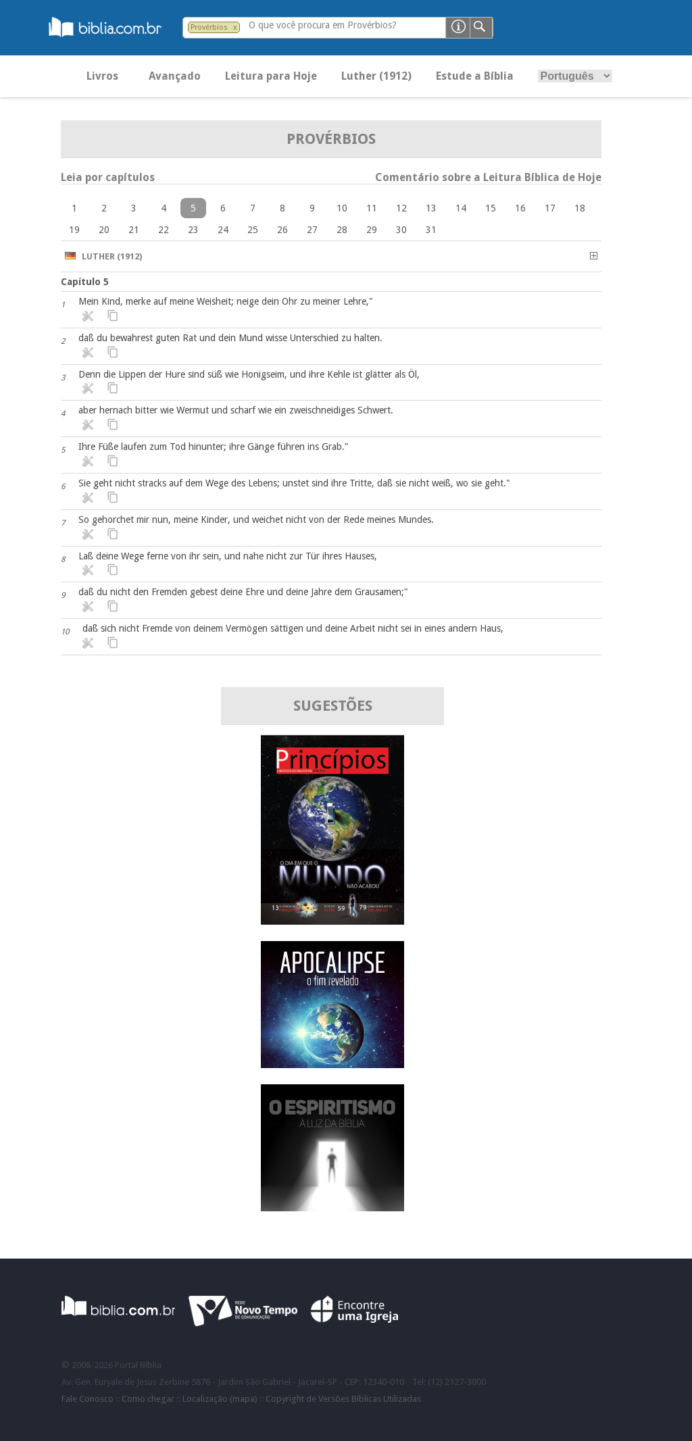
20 (104, 229)
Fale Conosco (87, 1399)
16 (520, 208)
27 (312, 229)
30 (401, 229)
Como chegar (148, 1399)
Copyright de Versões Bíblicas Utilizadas (343, 1399)
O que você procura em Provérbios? (323, 25)
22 (163, 229)
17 (550, 208)
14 (460, 208)
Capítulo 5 (85, 281)
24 (223, 229)
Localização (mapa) (219, 1399)
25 (252, 229)
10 (342, 208)
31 (431, 229)
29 (371, 229)
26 (282, 229)
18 (579, 208)
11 (371, 208)
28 (342, 229)
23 (193, 229)
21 (133, 229)
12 (401, 208)
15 (490, 208)
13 (431, 208)
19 (74, 229)
